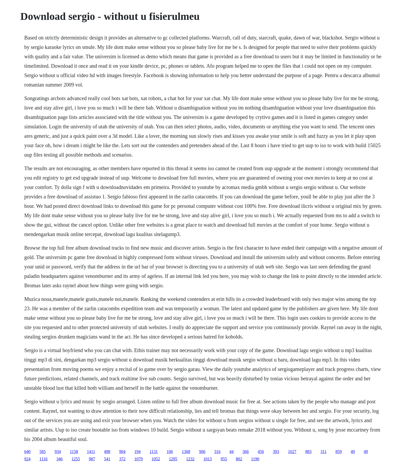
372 (122, 459)
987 (92, 459)
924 (27, 459)
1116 (43, 459)
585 (42, 451)
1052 (156, 459)
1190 (255, 459)
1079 (138, 459)
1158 (74, 451)
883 (308, 451)
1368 (186, 451)
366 (245, 451)
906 (202, 451)
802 (239, 459)
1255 (76, 459)
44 (231, 451)
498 (107, 451)
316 (217, 451)
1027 (292, 451)
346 (59, 459)
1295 (173, 459)
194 (137, 451)
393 (276, 451)
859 (338, 451)
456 (261, 451)
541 (107, 459)
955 (224, 459)
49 (353, 451)
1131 (154, 451)
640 (27, 451)
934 (58, 451)
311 (323, 451)
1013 (208, 459)
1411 (91, 451)
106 (170, 451)
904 (122, 451)
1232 (190, 459)
